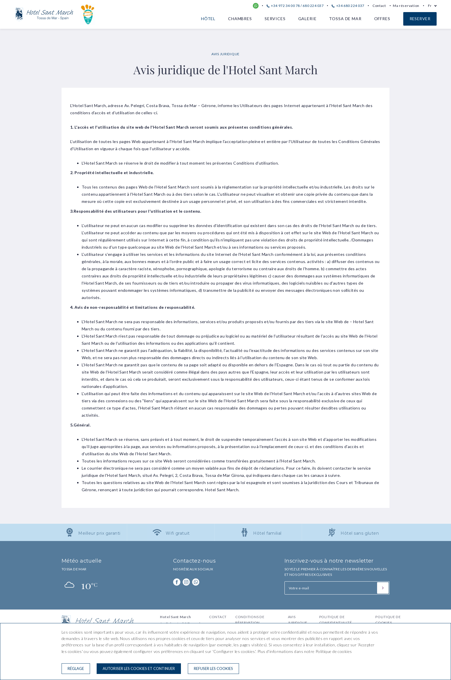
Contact (379, 5)
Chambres (240, 18)
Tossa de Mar (345, 18)
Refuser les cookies (213, 668)
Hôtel (208, 18)
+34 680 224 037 (348, 5)
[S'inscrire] (383, 588)
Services (275, 18)
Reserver (420, 18)
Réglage (76, 668)
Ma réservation (406, 5)
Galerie (307, 18)
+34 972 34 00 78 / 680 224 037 (295, 5)
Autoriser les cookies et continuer (139, 668)
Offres (382, 18)
